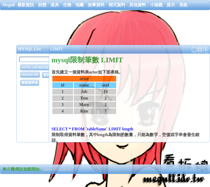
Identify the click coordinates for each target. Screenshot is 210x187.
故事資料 (96, 5)
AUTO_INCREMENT (37, 67)
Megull (8, 5)
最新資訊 (25, 5)
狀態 (42, 5)
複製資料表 (29, 83)
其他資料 (137, 5)
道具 (55, 5)
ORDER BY (30, 75)
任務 (67, 5)
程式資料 (117, 5)
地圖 (79, 5)
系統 (183, 5)
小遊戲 (156, 5)
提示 (171, 5)
